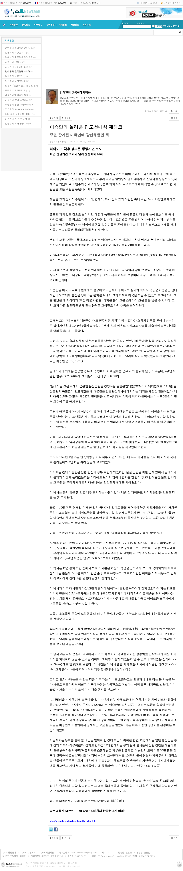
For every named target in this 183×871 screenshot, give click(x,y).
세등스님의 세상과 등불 (16, 94)
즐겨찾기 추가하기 (172, 2)
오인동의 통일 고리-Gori (17, 104)
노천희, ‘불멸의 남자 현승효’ (19, 85)
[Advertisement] (21, 150)
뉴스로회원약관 (47, 853)
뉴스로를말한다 (9, 853)
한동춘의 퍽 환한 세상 (16, 118)
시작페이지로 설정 (148, 2)
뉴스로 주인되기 (28, 853)
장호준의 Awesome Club (17, 109)
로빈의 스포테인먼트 (15, 90)
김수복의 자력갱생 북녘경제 (19, 57)
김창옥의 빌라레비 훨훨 (16, 66)
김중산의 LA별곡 (13, 61)
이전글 (53, 118)
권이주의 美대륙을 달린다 (18, 47)
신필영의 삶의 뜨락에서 (16, 99)
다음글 (66, 118)
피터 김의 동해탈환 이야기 (18, 113)
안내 (173, 111)
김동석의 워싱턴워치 (15, 52)
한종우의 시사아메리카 (16, 123)
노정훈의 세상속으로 (15, 80)
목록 (173, 118)
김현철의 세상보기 (14, 76)
